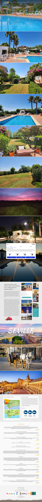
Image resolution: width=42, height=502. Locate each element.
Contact (27, 2)
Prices (22, 2)
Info (19, 2)
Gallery (17, 2)
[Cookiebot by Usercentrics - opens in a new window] (32, 244)
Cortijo (15, 2)
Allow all (30, 257)
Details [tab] (21, 246)
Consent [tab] (11, 246)
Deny (11, 257)
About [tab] (31, 246)
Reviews (25, 2)
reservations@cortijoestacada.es (21, 490)
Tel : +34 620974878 (21, 489)
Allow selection (21, 257)
